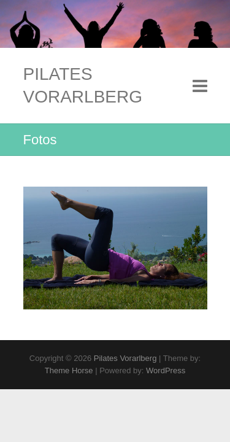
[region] (115, 248)
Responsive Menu (200, 85)
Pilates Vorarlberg (83, 85)
